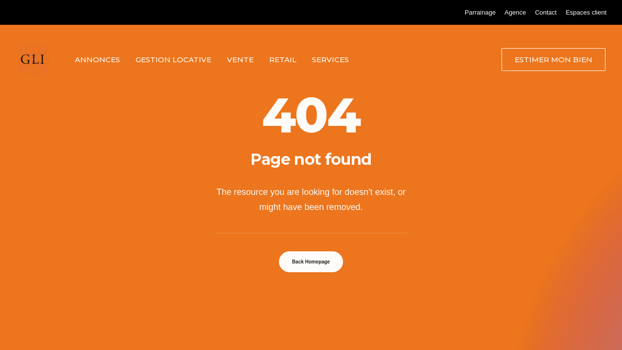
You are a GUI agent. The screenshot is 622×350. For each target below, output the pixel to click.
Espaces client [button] (586, 12)
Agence (515, 12)
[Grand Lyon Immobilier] (34, 59)
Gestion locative (173, 59)
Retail (282, 59)
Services (330, 59)
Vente (240, 59)
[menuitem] (480, 12)
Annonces (97, 59)
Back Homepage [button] (311, 261)
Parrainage (480, 12)
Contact (546, 12)
